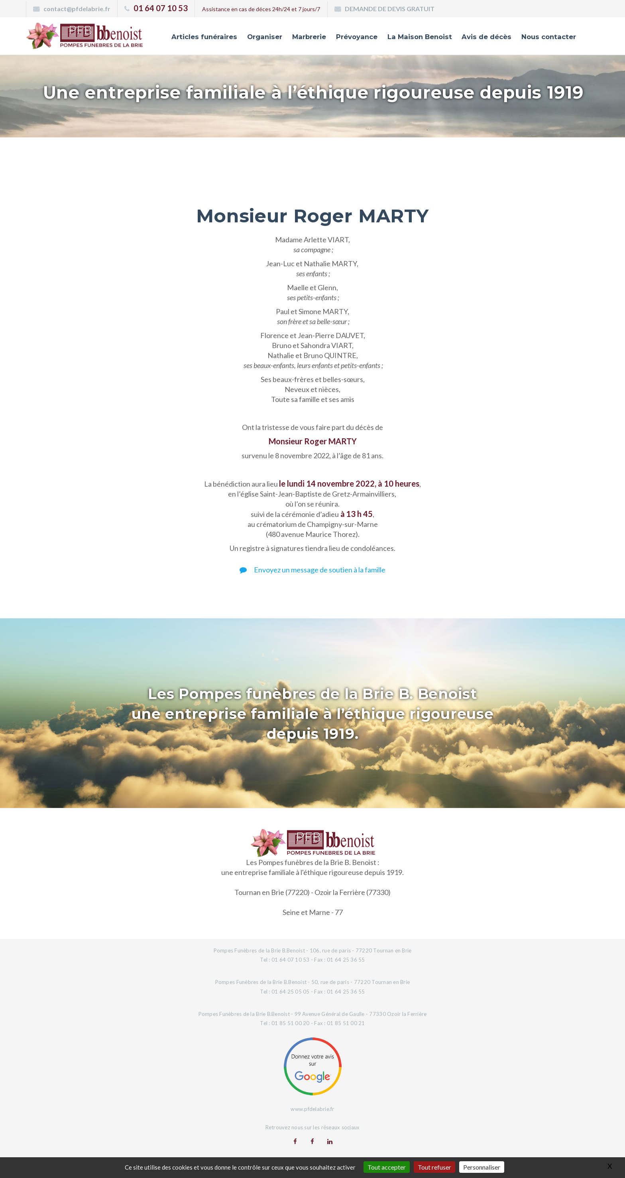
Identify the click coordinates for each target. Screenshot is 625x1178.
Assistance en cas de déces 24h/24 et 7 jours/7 (261, 9)
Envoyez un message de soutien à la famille (312, 569)
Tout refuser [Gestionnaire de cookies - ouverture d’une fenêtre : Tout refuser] (434, 1167)
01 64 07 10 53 (161, 8)
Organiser (257, 37)
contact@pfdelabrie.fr (76, 8)
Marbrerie (302, 37)
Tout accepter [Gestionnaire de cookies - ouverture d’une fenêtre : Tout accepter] (387, 1167)
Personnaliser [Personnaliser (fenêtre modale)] (481, 1167)
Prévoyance (351, 37)
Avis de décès (484, 37)
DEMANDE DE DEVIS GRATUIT (389, 8)
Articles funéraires (196, 37)
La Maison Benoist (415, 37)
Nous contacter (547, 37)
